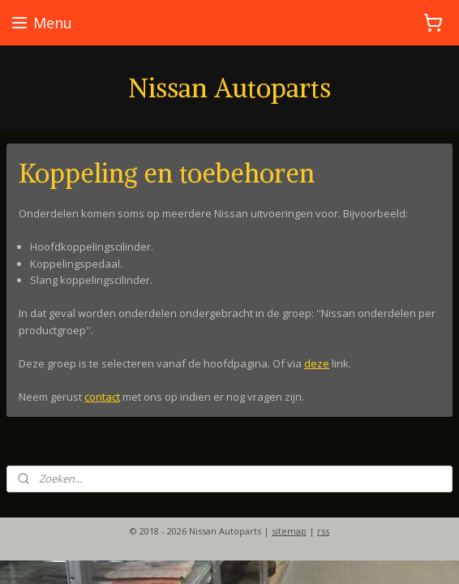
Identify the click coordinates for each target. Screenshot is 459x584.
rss (323, 531)
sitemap (289, 531)
